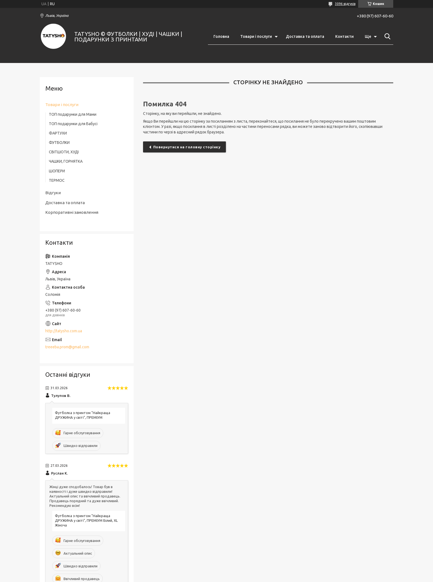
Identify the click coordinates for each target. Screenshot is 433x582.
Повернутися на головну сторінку (187, 147)
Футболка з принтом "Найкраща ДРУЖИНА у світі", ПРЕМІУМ (82, 415)
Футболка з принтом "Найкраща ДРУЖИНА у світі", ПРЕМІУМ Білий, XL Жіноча (86, 520)
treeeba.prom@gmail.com (67, 347)
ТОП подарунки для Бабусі (73, 124)
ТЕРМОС (57, 180)
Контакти (344, 36)
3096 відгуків (345, 4)
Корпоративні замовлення (71, 212)
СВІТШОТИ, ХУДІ (64, 152)
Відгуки (53, 192)
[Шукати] (386, 36)
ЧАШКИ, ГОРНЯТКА (66, 161)
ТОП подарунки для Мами (72, 114)
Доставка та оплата (305, 36)
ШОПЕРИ (57, 171)
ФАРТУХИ (58, 133)
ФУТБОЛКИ (59, 142)
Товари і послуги (256, 36)
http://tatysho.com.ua (63, 331)
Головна (221, 36)
